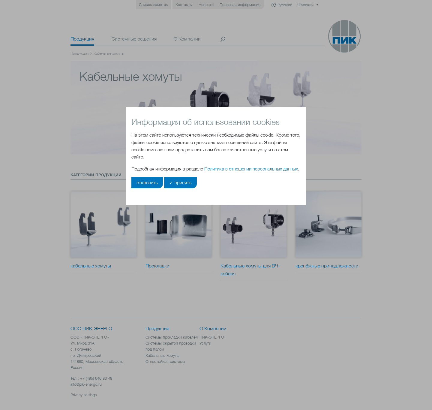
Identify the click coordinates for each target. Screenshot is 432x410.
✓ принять (180, 182)
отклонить (147, 182)
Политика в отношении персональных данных (251, 169)
